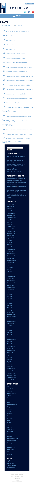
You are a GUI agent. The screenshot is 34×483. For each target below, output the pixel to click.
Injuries (9, 422)
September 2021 (11, 260)
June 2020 (10, 294)
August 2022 (10, 238)
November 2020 (11, 283)
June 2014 (10, 359)
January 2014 (10, 371)
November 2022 (11, 233)
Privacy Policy (17, 478)
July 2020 (9, 292)
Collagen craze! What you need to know (17, 31)
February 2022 (11, 249)
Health (8, 420)
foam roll (9, 413)
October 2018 (10, 319)
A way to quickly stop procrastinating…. (17, 62)
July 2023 (9, 220)
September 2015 (11, 339)
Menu (17, 16)
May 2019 (9, 303)
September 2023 (11, 217)
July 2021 (9, 265)
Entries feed (10, 463)
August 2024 (10, 206)
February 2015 (11, 346)
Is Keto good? (10, 125)
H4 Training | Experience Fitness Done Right (3, 8)
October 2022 (10, 235)
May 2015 (9, 341)
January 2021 (10, 278)
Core (8, 398)
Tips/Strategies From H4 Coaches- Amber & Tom (20, 89)
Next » (20, 25)
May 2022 (9, 244)
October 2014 (10, 352)
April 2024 (9, 210)
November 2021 (11, 256)
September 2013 (11, 377)
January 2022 (10, 251)
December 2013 (11, 373)
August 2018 (10, 323)
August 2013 (10, 379)
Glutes (8, 416)
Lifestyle (9, 427)
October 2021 (10, 258)
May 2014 (9, 361)
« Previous (5, 25)
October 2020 (10, 285)
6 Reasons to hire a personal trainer (16, 94)
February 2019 (11, 310)
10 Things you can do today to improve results (19, 134)
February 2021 (11, 276)
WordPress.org (11, 467)
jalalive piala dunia (12, 178)
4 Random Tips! (10, 45)
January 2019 (10, 312)
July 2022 (9, 240)
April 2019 (9, 305)
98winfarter (10, 194)
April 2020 (9, 298)
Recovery (9, 443)
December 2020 (11, 280)
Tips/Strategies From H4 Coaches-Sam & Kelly (19, 76)
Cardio (9, 395)
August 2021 (10, 262)
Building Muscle (11, 393)
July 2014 (9, 357)
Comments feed (11, 465)
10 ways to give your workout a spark (16, 71)
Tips (8, 445)
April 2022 (9, 247)
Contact (16, 480)
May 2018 (9, 330)
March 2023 (10, 224)
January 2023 (10, 229)
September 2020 (11, 287)
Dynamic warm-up (12, 404)
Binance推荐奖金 (11, 186)
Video (8, 452)
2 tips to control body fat (13, 103)
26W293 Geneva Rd (19, 474)
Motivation (10, 431)
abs (8, 386)
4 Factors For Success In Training (15, 53)
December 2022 (11, 231)
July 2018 (9, 325)
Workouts (9, 454)
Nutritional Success (12, 438)
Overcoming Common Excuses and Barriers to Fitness (16, 195)
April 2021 (9, 271)
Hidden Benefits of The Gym (15, 172)
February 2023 (11, 226)
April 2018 (9, 332)
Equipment (10, 406)
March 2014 (10, 366)
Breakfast (9, 391)
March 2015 (10, 343)
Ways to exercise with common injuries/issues (19, 67)
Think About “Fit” (11, 112)
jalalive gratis (10, 182)
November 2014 (11, 350)
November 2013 (11, 375)
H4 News (9, 418)
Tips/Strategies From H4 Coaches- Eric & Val (19, 98)
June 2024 (10, 208)
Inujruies (9, 425)
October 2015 (10, 337)
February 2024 (11, 213)
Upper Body (10, 449)
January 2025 (10, 204)
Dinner (9, 402)
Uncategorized (11, 447)
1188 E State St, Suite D (19, 476)
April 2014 (9, 364)
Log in (8, 461)
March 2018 (10, 334)
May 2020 (9, 296)
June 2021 (10, 267)
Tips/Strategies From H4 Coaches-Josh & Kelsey (20, 80)
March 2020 (10, 301)
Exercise (9, 409)
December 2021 (11, 253)
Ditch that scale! (10, 36)
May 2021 (9, 269)
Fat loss (9, 411)
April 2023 (9, 222)
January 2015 (10, 348)
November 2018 (11, 316)
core (8, 400)
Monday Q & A (10, 40)
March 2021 (10, 274)
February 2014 (11, 368)
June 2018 (10, 328)
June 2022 (10, 242)
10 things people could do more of (15, 58)
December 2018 (11, 314)
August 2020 (10, 289)
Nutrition (9, 436)
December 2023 (11, 215)
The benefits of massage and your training (18, 85)
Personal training (11, 440)
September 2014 (11, 355)
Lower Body (10, 429)
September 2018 (11, 321)
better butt (10, 389)
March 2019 (10, 307)
